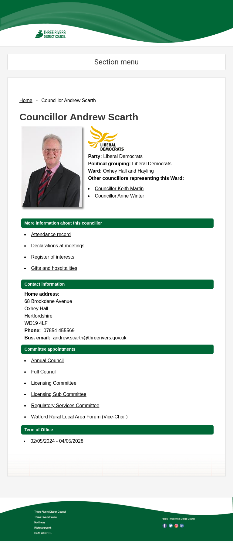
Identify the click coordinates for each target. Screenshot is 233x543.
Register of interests (52, 256)
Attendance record (51, 234)
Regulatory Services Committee (65, 405)
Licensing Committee (53, 383)
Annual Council (47, 360)
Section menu (116, 62)
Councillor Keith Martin (119, 188)
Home (25, 100)
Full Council (43, 371)
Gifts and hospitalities (54, 268)
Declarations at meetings (57, 245)
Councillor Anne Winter (119, 195)
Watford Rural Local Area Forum (65, 416)
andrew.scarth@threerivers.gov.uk (90, 337)
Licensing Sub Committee (58, 394)
